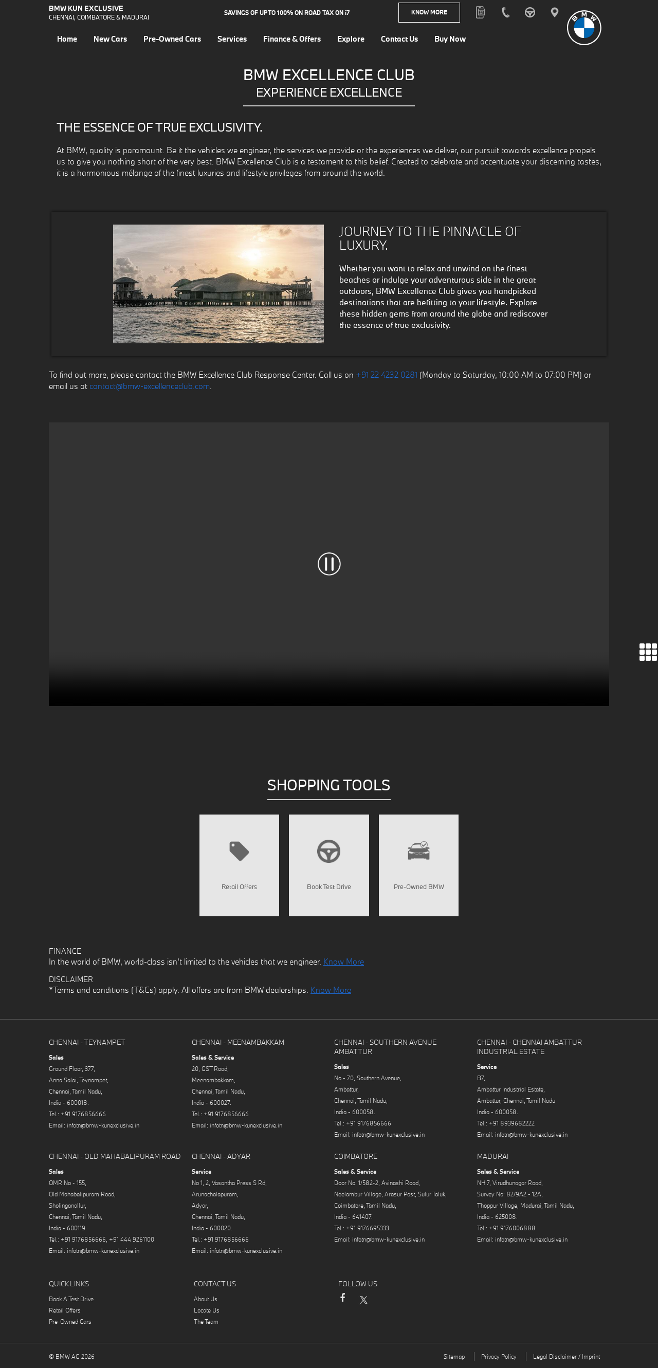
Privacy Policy (499, 1357)
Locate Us (207, 1311)
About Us (205, 1299)
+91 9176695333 (367, 1228)
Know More (429, 12)
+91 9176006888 (512, 1228)
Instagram (383, 1299)
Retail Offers (65, 1311)
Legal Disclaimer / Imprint (566, 1357)
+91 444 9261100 (131, 1240)
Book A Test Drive (71, 1299)
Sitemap (454, 1357)
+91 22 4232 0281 (386, 374)
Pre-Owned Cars (70, 1322)
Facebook (342, 1303)
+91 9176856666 (83, 1114)
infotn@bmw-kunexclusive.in (103, 1126)
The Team (206, 1322)
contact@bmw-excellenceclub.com (149, 386)
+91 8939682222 (512, 1123)
